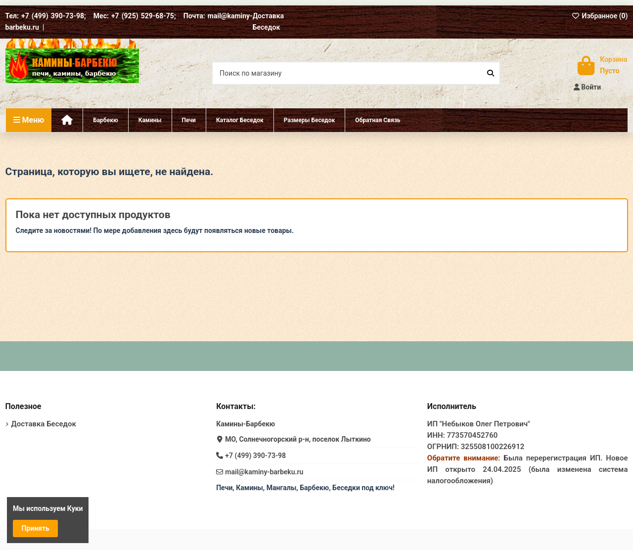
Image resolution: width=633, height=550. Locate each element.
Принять (35, 528)
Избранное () (600, 16)
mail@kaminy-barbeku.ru (264, 472)
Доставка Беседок (43, 423)
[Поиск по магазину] (490, 73)
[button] (309, 120)
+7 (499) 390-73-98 (255, 455)
